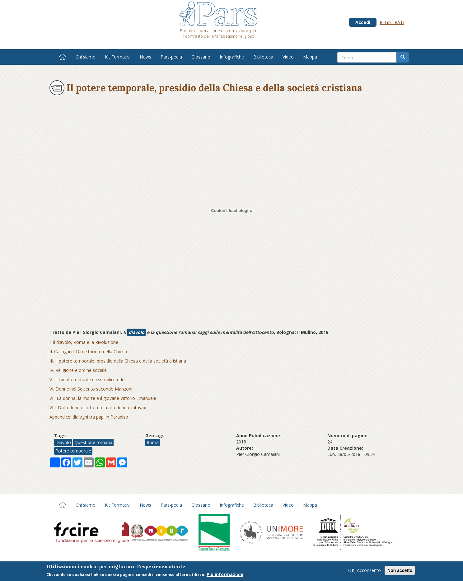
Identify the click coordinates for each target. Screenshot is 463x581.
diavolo (136, 332)
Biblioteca (263, 57)
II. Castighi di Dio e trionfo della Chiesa (88, 351)
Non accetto (399, 570)
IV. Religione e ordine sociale (78, 370)
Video (288, 57)
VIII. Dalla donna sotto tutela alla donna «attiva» (97, 407)
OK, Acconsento (364, 571)
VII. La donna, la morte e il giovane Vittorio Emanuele (102, 398)
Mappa (310, 57)
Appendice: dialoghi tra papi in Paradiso (88, 417)
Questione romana (93, 442)
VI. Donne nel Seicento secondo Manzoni (90, 389)
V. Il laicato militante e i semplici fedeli (87, 379)
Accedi (362, 22)
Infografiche (232, 57)
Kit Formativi (117, 57)
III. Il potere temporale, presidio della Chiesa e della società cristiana (117, 361)
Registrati (392, 22)
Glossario (200, 57)
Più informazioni (225, 575)
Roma (153, 442)
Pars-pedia (171, 57)
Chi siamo (86, 57)
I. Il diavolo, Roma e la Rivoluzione (83, 342)
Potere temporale (73, 451)
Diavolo (63, 442)
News (145, 57)
